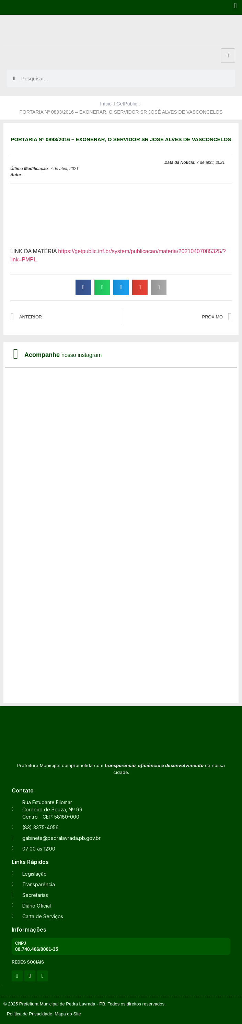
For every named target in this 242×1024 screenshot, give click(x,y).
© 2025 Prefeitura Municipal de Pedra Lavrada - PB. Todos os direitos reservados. (84, 1003)
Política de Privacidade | (31, 1013)
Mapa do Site (68, 1013)
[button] (235, 5)
